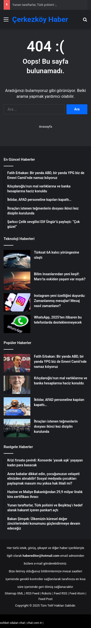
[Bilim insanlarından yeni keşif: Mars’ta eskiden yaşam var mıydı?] (17, 281)
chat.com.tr (34, 623)
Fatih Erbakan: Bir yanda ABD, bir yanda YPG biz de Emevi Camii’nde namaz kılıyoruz (60, 361)
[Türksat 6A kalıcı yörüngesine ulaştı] (17, 259)
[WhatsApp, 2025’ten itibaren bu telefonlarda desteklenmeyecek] (17, 324)
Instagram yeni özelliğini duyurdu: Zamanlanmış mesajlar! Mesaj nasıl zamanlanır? (59, 301)
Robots (46, 593)
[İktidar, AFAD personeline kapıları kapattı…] (17, 406)
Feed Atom (77, 593)
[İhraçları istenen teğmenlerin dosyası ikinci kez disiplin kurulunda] (17, 428)
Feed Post (46, 599)
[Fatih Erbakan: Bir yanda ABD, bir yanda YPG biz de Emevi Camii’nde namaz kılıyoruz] (17, 363)
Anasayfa (45, 126)
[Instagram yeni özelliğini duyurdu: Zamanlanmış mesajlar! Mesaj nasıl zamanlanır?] (17, 302)
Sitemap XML (14, 593)
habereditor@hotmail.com (41, 555)
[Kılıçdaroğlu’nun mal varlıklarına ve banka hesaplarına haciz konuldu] (17, 385)
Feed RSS (60, 593)
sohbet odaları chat (12, 623)
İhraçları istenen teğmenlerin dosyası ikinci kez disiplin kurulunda (56, 426)
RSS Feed (32, 593)
